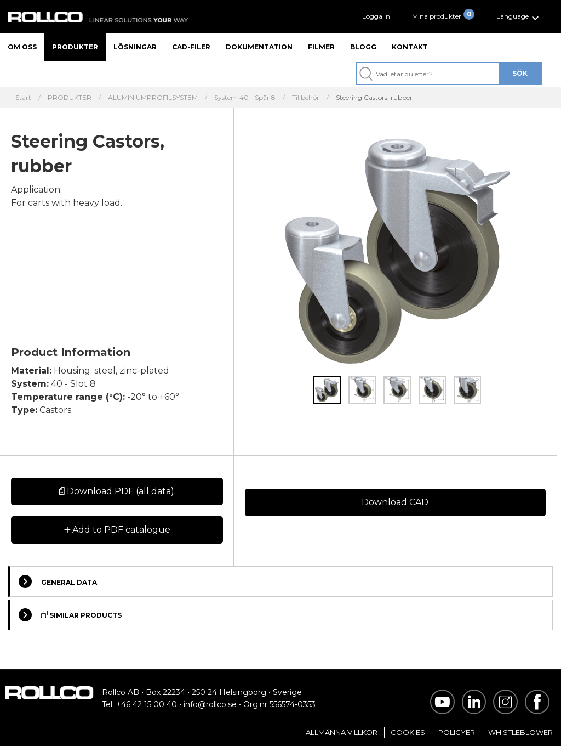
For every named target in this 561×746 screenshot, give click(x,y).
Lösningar (135, 47)
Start (23, 97)
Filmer (321, 47)
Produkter (75, 47)
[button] (519, 16)
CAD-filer (191, 47)
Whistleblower (520, 732)
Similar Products (70, 614)
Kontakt (410, 47)
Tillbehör (305, 97)
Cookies (408, 732)
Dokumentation (259, 47)
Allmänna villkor (341, 732)
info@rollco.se (210, 704)
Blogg (363, 47)
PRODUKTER (69, 97)
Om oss (22, 47)
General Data (58, 581)
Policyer (456, 732)
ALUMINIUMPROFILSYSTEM (153, 97)
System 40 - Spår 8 (245, 97)
